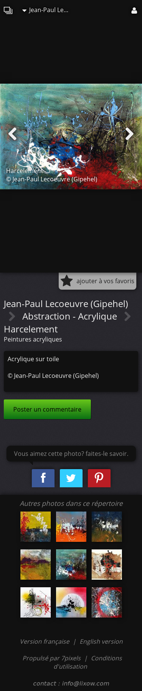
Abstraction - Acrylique (70, 316)
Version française (45, 641)
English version (101, 641)
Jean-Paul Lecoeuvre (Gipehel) (48, 10)
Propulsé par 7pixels (51, 658)
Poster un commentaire (47, 409)
